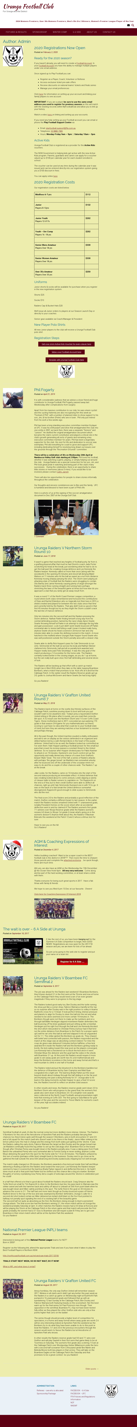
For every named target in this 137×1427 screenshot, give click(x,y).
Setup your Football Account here (66, 352)
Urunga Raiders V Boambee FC (29, 1122)
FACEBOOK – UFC (78, 1393)
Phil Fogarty (44, 390)
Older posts (92, 1369)
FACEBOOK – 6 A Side (80, 1390)
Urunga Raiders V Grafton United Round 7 (62, 697)
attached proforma (72, 860)
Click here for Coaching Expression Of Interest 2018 (57, 894)
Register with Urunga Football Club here (66, 360)
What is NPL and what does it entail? (19, 1266)
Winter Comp (60, 32)
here (41, 94)
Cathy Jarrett (62, 472)
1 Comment (39, 536)
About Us (92, 32)
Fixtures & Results (16, 32)
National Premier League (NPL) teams (35, 1230)
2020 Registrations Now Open (59, 48)
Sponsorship (40, 32)
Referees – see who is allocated (50, 1390)
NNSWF (74, 1406)
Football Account (84, 63)
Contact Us (109, 32)
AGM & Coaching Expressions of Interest (61, 843)
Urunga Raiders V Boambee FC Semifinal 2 (61, 980)
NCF (72, 1402)
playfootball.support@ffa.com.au (61, 128)
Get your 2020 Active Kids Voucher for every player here (66, 344)
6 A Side (77, 32)
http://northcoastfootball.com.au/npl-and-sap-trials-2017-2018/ (31, 1255)
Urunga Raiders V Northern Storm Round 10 (63, 550)
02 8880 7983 (57, 131)
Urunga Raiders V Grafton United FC (65, 1281)
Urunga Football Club (28, 6)
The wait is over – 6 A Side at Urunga (34, 929)
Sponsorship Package (46, 1393)
